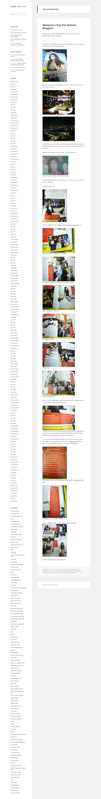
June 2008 (13, 291)
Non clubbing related (16, 706)
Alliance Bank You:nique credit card (68, 225)
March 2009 (13, 268)
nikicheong (79, 571)
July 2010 (13, 226)
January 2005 (14, 397)
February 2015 (14, 92)
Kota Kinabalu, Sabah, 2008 (17, 616)
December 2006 (14, 338)
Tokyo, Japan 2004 (15, 777)
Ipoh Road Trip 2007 (16, 598)
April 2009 (13, 265)
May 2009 (13, 263)
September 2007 (15, 314)
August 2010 (14, 224)
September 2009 (15, 252)
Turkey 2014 (14, 782)
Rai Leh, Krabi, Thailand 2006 (18, 742)
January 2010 (14, 242)
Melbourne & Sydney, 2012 (17, 665)
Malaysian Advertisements (17, 655)
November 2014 (14, 97)
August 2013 (14, 130)
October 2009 (14, 250)
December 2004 (14, 400)
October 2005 (14, 374)
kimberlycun (73, 571)
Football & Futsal (15, 567)
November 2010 (14, 216)
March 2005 (13, 392)
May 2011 (13, 200)
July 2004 (13, 413)
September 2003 (15, 439)
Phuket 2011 (14, 737)
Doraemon (13, 559)
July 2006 (13, 351)
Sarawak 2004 (14, 750)
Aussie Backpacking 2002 (17, 516)
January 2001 (14, 501)
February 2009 (14, 270)
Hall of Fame (14, 582)
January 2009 (14, 273)
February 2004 (14, 426)
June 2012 (13, 167)
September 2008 (15, 283)
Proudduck (46, 339)
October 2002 (14, 467)
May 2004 (13, 418)
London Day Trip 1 (15, 642)
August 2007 (14, 317)
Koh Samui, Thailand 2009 (17, 611)
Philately (13, 732)
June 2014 (13, 107)
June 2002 (13, 477)
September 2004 (15, 408)
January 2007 (14, 335)
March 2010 (13, 237)
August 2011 (14, 193)
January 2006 (14, 366)
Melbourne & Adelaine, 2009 (18, 663)
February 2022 (14, 81)
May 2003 (13, 449)
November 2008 (14, 278)
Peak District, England (16, 719)
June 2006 (13, 353)
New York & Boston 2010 (17, 689)
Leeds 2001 (13, 629)
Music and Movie (15, 686)
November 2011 (14, 185)
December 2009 (14, 244)
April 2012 (13, 172)
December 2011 (14, 182)
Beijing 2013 (14, 532)
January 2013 (14, 149)
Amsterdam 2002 (15, 511)
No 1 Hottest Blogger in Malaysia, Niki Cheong (56, 282)
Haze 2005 (13, 585)
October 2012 (14, 156)
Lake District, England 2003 (17, 624)
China (12, 550)
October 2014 (14, 99)
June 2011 (13, 198)
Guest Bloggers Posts (16, 580)
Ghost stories (14, 575)
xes (56, 569)
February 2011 (14, 208)
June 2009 (13, 260)
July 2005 (13, 382)
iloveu (60, 571)
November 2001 (14, 490)
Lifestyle (13, 634)
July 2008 (13, 288)
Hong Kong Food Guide (16, 593)
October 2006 (14, 343)
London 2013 (14, 639)
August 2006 (14, 348)
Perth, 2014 (13, 729)
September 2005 (15, 376)
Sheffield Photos (15, 760)
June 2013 (13, 136)
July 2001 (13, 498)
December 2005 (14, 369)
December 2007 (14, 307)
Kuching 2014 (14, 621)
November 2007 (14, 309)
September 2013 (15, 128)
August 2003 (14, 441)
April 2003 (13, 452)
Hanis (44, 396)
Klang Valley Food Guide (16, 608)
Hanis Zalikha (55, 571)
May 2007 (13, 325)
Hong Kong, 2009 (15, 595)
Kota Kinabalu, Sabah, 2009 (17, 619)
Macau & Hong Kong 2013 (17, 647)
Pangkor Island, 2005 (16, 716)
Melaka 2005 (14, 657)
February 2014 (14, 115)
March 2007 (13, 330)
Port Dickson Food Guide (17, 739)
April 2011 (13, 203)
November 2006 (14, 340)
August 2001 (14, 496)
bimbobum (13, 537)
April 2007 (13, 327)
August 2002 (14, 472)
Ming (72, 282)
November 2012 (14, 154)
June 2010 (13, 229)
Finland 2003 (14, 562)
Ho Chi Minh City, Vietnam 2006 (18, 588)
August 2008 (14, 286)
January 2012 (14, 180)
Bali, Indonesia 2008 (15, 524)
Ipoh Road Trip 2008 (16, 600)
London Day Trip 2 (15, 644)
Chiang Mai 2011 (15, 547)
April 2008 (13, 296)
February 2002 (14, 485)
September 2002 (15, 470)
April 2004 (13, 421)
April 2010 (13, 234)
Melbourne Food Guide (16, 670)
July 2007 (13, 320)
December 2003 (14, 431)
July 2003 (13, 444)
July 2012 (13, 164)
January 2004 (14, 428)
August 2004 (14, 410)
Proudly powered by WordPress (50, 585)
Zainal (52, 339)
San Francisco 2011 (15, 747)
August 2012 (14, 162)
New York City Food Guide (17, 695)
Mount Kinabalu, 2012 (16, 678)
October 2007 (14, 312)
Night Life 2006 (14, 698)
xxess (60, 572)
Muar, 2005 (13, 683)
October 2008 (14, 281)
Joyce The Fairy (47, 311)
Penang (12, 721)
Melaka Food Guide (15, 660)
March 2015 (13, 89)
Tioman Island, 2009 (15, 774)
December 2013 (14, 120)
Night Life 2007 (14, 700)
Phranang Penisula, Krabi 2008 (18, 734)
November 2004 (14, 402)
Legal (12, 632)
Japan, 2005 (13, 606)
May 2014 (13, 110)
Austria (12, 519)
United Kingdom (15, 785)
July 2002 (13, 475)
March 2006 (13, 361)
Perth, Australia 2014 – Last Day (18, 32)
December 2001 (14, 488)
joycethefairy (66, 571)
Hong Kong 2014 (15, 590)
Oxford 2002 (14, 711)
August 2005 (14, 379)
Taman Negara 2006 (15, 772)
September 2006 (15, 345)
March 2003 (13, 454)
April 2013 (13, 141)
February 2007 (14, 332)
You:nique (64, 572)
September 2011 (15, 190)
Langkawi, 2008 (14, 626)
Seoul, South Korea (15, 752)
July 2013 (13, 133)
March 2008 (13, 299)
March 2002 (13, 483)
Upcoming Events (15, 787)
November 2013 (14, 123)
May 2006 (13, 356)
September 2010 (15, 221)
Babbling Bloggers (15, 521)
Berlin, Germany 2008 (16, 534)
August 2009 (14, 255)
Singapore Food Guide (16, 765)
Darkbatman (46, 571)
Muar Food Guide (15, 681)
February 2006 (14, 364)
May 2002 (13, 480)
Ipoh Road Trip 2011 (16, 603)
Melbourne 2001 (15, 668)
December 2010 (14, 213)
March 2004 (13, 423)
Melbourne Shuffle (15, 673)
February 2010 (14, 239)
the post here (74, 441)
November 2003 (14, 433)
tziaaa (49, 572)
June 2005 (13, 384)
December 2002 (14, 462)
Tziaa (44, 368)
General (13, 572)
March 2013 (13, 143)
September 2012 (15, 159)
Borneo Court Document (20, 67)
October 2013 (14, 125)
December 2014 (14, 94)
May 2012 (13, 169)
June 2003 (13, 446)
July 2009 (13, 257)
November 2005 (14, 371)
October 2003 (14, 436)
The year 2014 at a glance (17, 30)
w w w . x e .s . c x (18, 6)
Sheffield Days (14, 757)
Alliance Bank (70, 569)
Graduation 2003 (15, 577)
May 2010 (13, 231)
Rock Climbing (14, 744)
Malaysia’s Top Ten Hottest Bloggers (59, 26)
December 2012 (14, 151)
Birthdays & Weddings (16, 539)
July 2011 (13, 195)
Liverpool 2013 (14, 637)
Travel (12, 780)
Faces (50, 571)
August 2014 (14, 102)
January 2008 (14, 304)
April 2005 (13, 389)
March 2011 (13, 206)
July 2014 (13, 105)
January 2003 (14, 459)
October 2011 (14, 187)
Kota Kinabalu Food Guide (17, 613)
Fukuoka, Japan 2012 (16, 569)
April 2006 (13, 358)
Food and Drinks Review (17, 564)
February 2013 (14, 146)
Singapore (13, 763)
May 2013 (13, 138)
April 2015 (13, 86)
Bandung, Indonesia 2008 (17, 526)
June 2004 (13, 415)
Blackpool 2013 (14, 542)
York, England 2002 (15, 793)
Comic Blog (13, 552)
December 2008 (14, 275)
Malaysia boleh (14, 652)
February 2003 (14, 457)
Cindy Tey (56, 311)
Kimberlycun (51, 396)
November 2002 (14, 465)
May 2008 (13, 294)
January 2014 (14, 117)
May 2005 (13, 387)
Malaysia (13, 650)
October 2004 (14, 405)
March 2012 (13, 174)
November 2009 (14, 247)
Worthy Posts (14, 790)
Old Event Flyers (15, 708)
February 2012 (14, 177)
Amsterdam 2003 (15, 513)
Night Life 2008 (14, 703)
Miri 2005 (13, 676)
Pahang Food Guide (15, 713)
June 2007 (13, 322)
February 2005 (14, 395)
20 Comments (72, 572)
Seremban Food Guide (16, 755)
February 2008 (14, 301)
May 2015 (13, 84)
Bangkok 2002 (14, 529)
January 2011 (14, 211)
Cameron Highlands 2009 (17, 545)
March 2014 (13, 112)
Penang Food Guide (15, 726)
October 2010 (14, 218)
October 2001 (14, 493)
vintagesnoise (55, 572)
